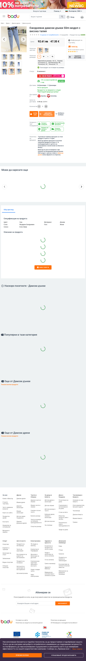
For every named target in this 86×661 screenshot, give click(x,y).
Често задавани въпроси (8, 508)
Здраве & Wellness (47, 568)
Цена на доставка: (33, 101)
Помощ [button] (57, 11)
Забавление (6, 558)
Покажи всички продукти (9, 384)
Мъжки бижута (77, 518)
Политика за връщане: (33, 138)
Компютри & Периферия (35, 550)
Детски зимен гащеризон (21, 517)
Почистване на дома (63, 501)
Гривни (75, 522)
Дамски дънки (26, 23)
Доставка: (33, 85)
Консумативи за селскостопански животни (64, 565)
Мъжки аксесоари (20, 512)
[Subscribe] (35, 603)
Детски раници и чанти (50, 510)
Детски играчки (50, 521)
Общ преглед (9, 210)
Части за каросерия (20, 550)
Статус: (32, 71)
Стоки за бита (63, 512)
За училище (48, 525)
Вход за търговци (39, 11)
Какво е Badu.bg (8, 498)
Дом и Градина (62, 496)
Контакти (6, 522)
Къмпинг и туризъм (6, 548)
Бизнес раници (35, 516)
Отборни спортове (6, 566)
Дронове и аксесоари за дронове (35, 556)
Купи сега (33, 114)
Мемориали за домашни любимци (63, 572)
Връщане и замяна (6, 531)
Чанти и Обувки (34, 496)
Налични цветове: (33, 49)
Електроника (35, 541)
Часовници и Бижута (77, 496)
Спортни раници (36, 526)
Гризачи (61, 554)
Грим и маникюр (50, 563)
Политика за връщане (58, 620)
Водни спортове (8, 562)
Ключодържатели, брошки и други (78, 506)
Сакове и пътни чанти (36, 511)
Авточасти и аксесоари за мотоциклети (21, 568)
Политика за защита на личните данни (29, 623)
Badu (2, 23)
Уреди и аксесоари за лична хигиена (49, 554)
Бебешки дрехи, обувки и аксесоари (50, 516)
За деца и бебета (48, 496)
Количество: (33, 106)
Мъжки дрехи (21, 502)
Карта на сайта (7, 513)
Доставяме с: (33, 95)
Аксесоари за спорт (7, 553)
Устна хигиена (49, 560)
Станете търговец (5, 503)
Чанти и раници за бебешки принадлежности (36, 521)
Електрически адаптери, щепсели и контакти (35, 563)
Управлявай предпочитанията (63, 655)
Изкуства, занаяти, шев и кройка (63, 517)
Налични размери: (33, 56)
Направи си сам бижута (78, 501)
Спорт (5, 541)
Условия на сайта (22, 620)
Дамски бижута (78, 514)
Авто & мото (21, 541)
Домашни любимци (62, 542)
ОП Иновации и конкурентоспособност (64, 623)
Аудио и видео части (35, 570)
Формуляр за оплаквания (7, 526)
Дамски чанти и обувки (36, 501)
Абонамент (62, 603)
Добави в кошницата (45, 114)
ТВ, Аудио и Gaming (34, 544)
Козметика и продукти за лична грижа (49, 547)
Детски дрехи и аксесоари (49, 501)
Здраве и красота (48, 542)
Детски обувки (49, 505)
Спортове (6, 544)
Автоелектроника (22, 573)
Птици (61, 550)
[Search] (44, 17)
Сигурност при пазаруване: (33, 124)
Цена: (32, 41)
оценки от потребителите (49, 35)
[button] (4, 16)
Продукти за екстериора (21, 544)
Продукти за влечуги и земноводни (63, 559)
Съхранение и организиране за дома (63, 507)
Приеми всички (22, 655)
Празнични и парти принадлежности (64, 524)
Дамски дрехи (16, 23)
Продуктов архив (6, 517)
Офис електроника (35, 575)
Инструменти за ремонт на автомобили (22, 556)
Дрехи (8, 23)
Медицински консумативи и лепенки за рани (50, 574)
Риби (60, 546)
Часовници (76, 511)
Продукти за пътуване (21, 562)
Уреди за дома (63, 529)
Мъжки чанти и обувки (35, 506)
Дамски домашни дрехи (22, 522)
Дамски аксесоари (20, 506)
